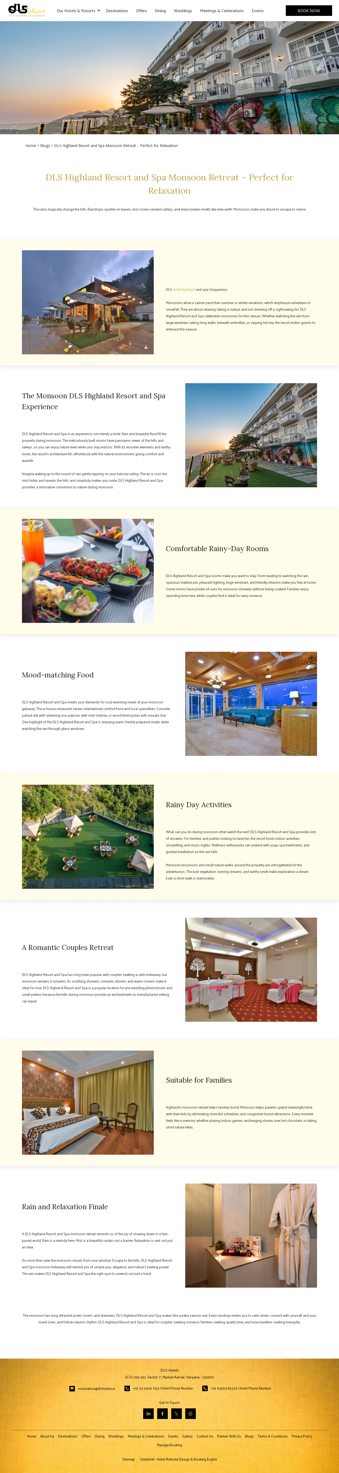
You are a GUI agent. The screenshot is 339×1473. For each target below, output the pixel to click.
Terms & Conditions (273, 1436)
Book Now (309, 10)
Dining (160, 10)
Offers (141, 10)
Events (258, 10)
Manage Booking (169, 1445)
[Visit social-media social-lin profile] (148, 1413)
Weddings (183, 10)
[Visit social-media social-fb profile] (162, 1413)
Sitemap (128, 1459)
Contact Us (205, 1436)
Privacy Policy (302, 1436)
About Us (47, 1436)
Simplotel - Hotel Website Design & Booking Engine (178, 1459)
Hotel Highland (184, 289)
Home (30, 145)
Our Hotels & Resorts (78, 10)
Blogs (45, 145)
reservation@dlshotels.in (96, 1388)
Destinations (117, 10)
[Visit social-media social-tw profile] (176, 1413)
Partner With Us (229, 1436)
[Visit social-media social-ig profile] (190, 1413)
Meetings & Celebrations (222, 10)
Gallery (187, 1436)
